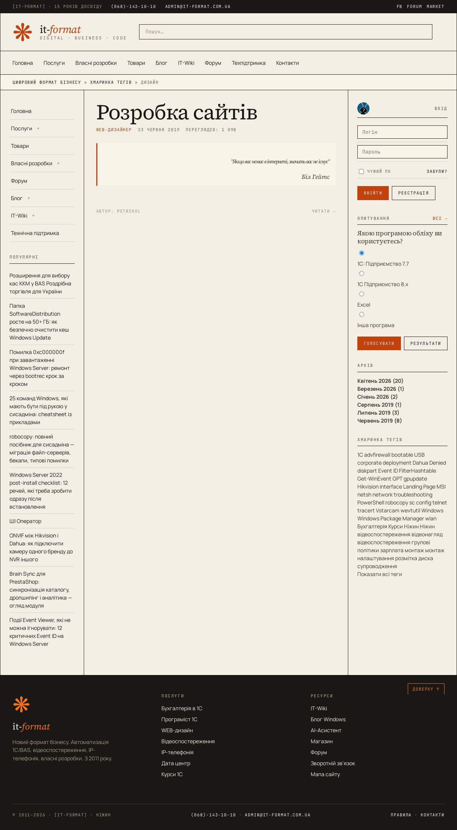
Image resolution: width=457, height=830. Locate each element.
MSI (441, 486)
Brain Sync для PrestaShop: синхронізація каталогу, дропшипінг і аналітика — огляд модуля (40, 589)
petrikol (129, 211)
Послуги (54, 62)
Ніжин (411, 526)
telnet (439, 502)
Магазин (322, 741)
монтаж (414, 550)
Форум (213, 62)
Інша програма (375, 325)
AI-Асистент (326, 730)
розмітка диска (414, 558)
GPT (397, 478)
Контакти (287, 62)
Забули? (437, 171)
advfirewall (377, 454)
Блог (161, 62)
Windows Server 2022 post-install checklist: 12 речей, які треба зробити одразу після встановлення (40, 490)
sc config (420, 502)
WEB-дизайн (177, 730)
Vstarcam (387, 510)
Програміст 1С (179, 719)
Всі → (440, 218)
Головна (23, 62)
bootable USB (408, 454)
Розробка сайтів (176, 112)
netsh (364, 494)
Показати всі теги (379, 574)
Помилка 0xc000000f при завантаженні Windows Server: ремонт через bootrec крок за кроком (39, 367)
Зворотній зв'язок (333, 763)
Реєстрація (413, 193)
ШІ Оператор (25, 521)
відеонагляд (427, 534)
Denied (437, 462)
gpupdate (415, 478)
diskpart (367, 470)
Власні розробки (96, 62)
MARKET (435, 6)
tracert (366, 510)
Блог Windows (328, 719)
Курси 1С (172, 774)
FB (400, 6)
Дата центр (175, 763)
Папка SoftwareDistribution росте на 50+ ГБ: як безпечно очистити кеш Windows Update (39, 321)
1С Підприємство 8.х (382, 284)
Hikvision (368, 486)
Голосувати (379, 343)
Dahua (420, 462)
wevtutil (410, 510)
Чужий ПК (375, 171)
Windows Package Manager (390, 518)
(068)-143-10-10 (133, 6)
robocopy (396, 502)
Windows (432, 510)
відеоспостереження (383, 542)
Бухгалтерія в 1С (181, 708)
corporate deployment (384, 462)
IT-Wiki (186, 62)
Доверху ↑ (426, 689)
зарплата (392, 550)
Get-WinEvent (374, 478)
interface (391, 486)
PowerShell (370, 502)
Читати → (324, 211)
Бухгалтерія (372, 526)
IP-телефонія (177, 752)
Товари (136, 62)
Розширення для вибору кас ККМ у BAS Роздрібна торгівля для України (40, 283)
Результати (425, 343)
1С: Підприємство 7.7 (383, 263)
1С (360, 454)
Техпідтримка (249, 62)
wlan (431, 518)
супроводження (377, 566)
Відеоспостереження (188, 741)
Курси (395, 526)
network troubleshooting (402, 494)
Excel (363, 304)
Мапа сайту (325, 774)
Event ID (388, 470)
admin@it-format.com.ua (198, 6)
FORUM (414, 6)
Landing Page (419, 486)
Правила (401, 814)
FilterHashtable (417, 470)
